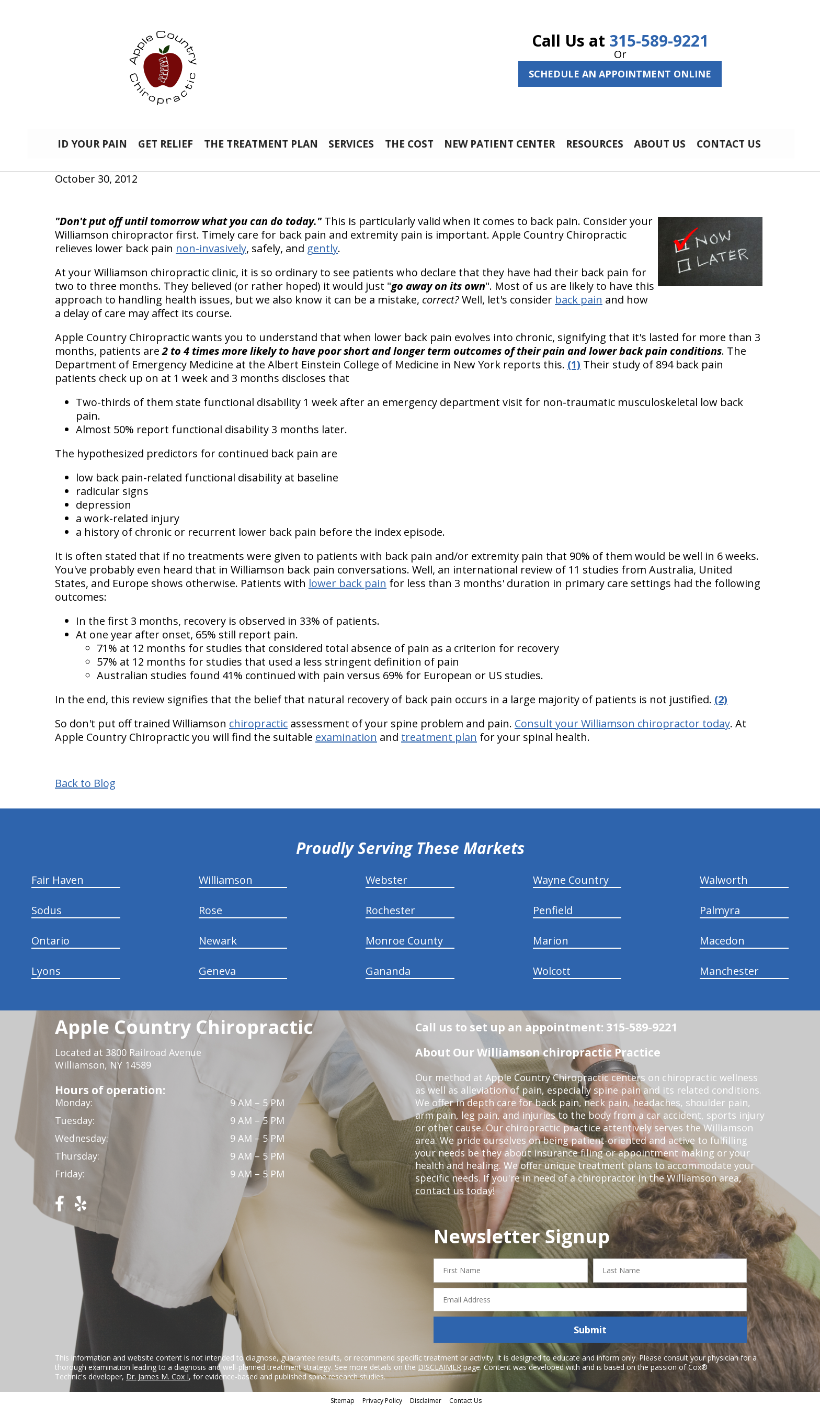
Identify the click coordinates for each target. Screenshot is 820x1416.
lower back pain (347, 591)
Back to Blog (85, 791)
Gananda (388, 979)
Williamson (226, 888)
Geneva (217, 979)
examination (346, 745)
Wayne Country (571, 888)
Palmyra (720, 918)
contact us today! (454, 1198)
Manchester (729, 979)
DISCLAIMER (439, 1375)
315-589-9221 (659, 40)
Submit (590, 1337)
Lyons (46, 979)
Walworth (724, 888)
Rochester (390, 918)
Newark (218, 948)
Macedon (722, 948)
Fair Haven (57, 888)
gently (322, 256)
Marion (550, 948)
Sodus (46, 918)
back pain (578, 307)
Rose (210, 918)
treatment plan (439, 745)
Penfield (553, 918)
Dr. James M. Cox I (157, 1384)
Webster (386, 888)
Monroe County (404, 948)
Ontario (50, 948)
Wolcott (552, 979)
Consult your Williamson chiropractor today (622, 731)
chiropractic (258, 731)
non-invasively (211, 256)
